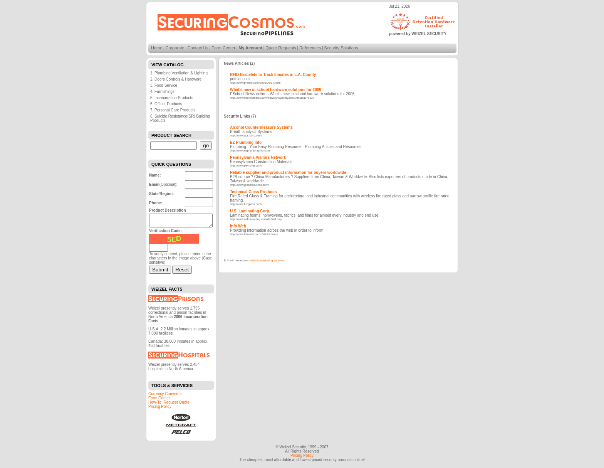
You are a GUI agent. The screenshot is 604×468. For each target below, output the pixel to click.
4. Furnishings (162, 91)
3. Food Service (163, 85)
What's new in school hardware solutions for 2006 (275, 90)
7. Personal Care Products (172, 110)
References (310, 47)
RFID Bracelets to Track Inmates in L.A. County (273, 74)
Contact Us (198, 47)
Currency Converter (165, 396)
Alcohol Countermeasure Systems (261, 127)
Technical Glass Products (253, 192)
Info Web (238, 226)
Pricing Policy (159, 409)
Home (156, 47)
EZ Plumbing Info (246, 142)
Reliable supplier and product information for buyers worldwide (288, 172)
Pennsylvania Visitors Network (258, 157)
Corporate (175, 47)
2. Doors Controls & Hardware (175, 79)
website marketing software (267, 260)
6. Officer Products (166, 104)
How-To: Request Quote (169, 404)
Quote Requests (280, 47)
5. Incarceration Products (171, 98)
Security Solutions (341, 47)
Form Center (223, 47)
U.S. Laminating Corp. (250, 211)
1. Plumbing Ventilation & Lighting (179, 73)
